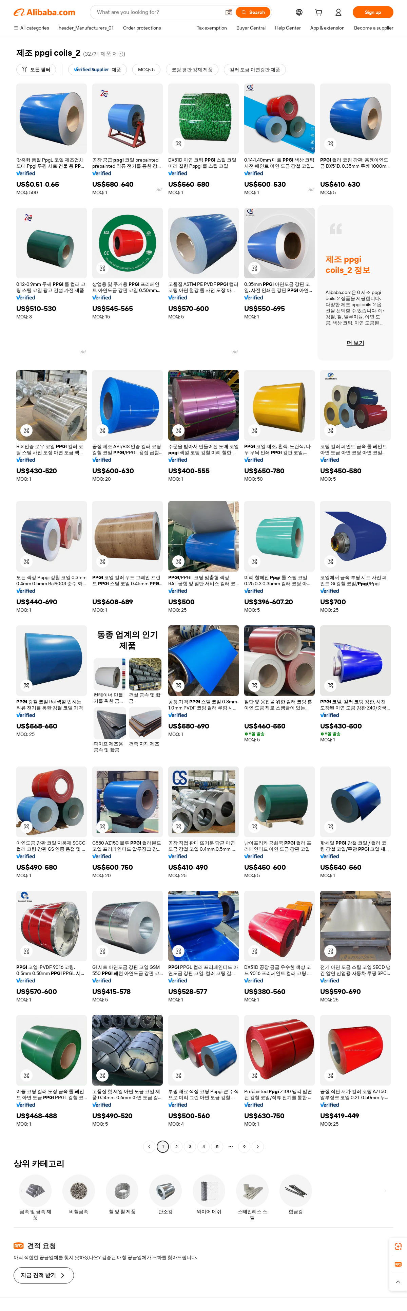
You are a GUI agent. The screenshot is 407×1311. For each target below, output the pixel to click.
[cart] (320, 13)
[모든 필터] (36, 69)
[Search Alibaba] (158, 12)
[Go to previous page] (149, 1147)
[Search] (253, 12)
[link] (398, 1246)
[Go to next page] (258, 1147)
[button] (229, 12)
